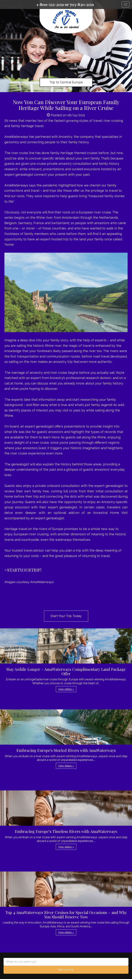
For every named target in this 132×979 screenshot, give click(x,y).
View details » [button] (66, 689)
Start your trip (66, 969)
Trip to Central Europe (66, 82)
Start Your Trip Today (66, 616)
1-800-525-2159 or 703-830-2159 (65, 4)
